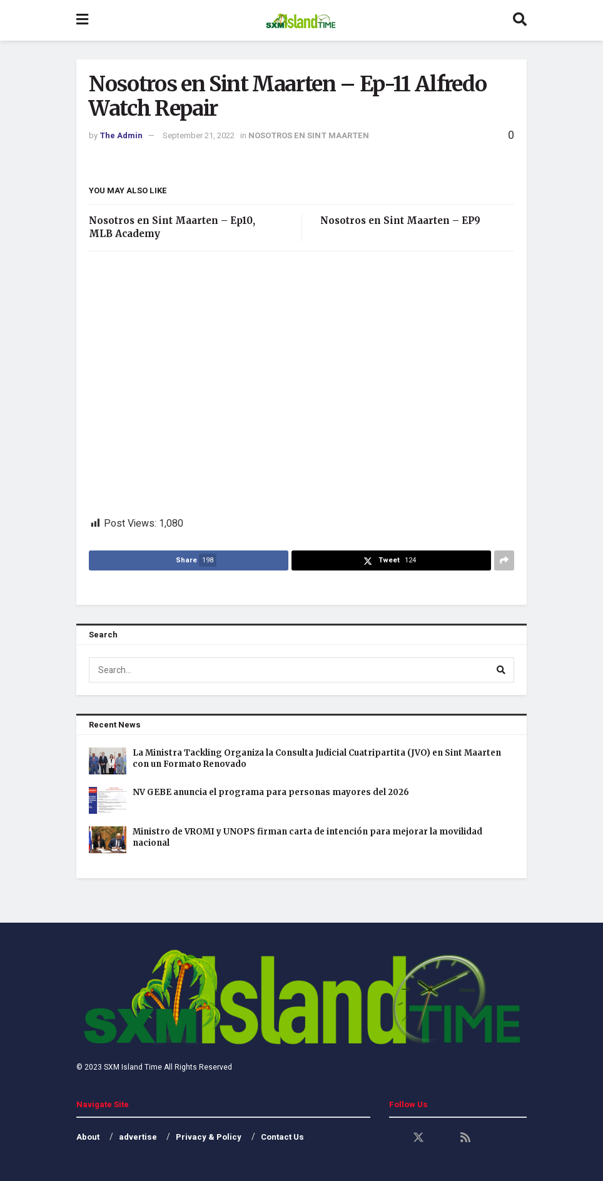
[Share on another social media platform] (504, 560)
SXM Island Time (133, 1067)
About (87, 1137)
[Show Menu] (82, 20)
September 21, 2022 (199, 135)
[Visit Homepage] (300, 20)
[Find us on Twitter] (418, 1138)
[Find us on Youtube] (442, 1138)
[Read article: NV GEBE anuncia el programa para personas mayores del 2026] (107, 800)
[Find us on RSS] (465, 1138)
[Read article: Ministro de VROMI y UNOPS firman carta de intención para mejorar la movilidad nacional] (107, 839)
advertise (138, 1137)
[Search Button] (520, 20)
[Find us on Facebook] (394, 1138)
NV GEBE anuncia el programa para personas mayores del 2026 (271, 792)
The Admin (121, 135)
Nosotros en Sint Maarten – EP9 (400, 220)
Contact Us (282, 1137)
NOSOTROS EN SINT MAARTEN (308, 135)
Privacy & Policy (208, 1137)
